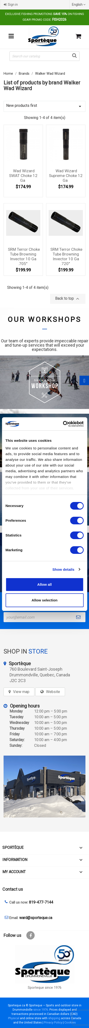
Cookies (70, 1022)
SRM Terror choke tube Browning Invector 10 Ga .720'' (66, 256)
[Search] (44, 56)
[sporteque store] (44, 786)
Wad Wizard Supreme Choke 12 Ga (66, 175)
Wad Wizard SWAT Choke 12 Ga (23, 175)
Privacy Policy (53, 1022)
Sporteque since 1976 (44, 988)
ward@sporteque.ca (35, 917)
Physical (13, 1018)
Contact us (12, 889)
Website (53, 691)
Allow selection (44, 600)
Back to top (67, 299)
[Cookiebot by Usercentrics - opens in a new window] (63, 424)
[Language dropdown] (79, 4)
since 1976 (40, 1009)
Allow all (44, 584)
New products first (44, 106)
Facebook (30, 935)
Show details (63, 569)
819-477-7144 (41, 902)
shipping (54, 1018)
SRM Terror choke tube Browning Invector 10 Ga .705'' (24, 256)
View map (21, 691)
